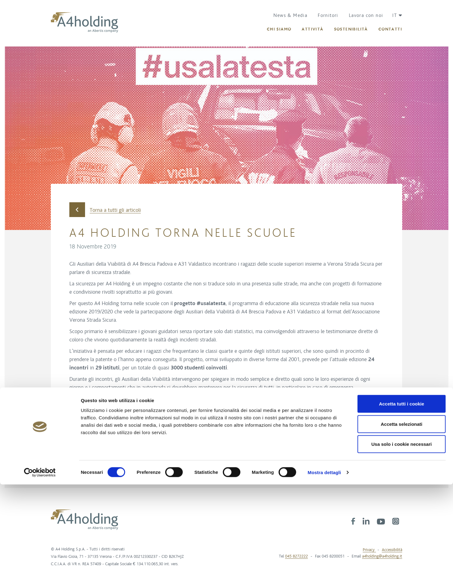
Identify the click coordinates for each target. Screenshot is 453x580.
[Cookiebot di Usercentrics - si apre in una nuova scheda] (40, 568)
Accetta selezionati (401, 519)
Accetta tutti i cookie (401, 499)
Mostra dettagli (324, 567)
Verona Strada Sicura (94, 427)
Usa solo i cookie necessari (401, 539)
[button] (395, 15)
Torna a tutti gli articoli (105, 210)
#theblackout (334, 407)
